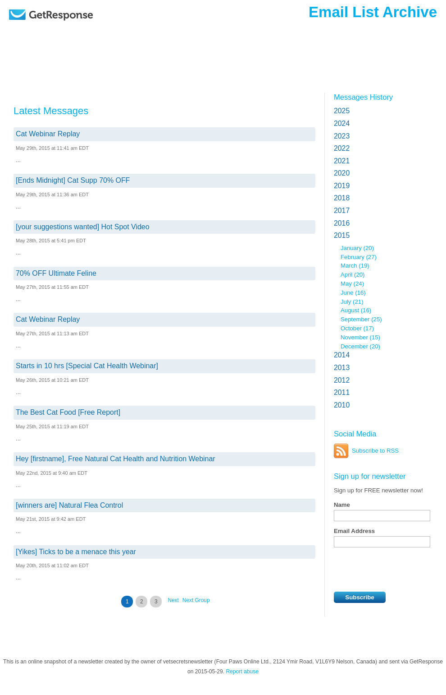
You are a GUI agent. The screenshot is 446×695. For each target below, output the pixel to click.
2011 (342, 392)
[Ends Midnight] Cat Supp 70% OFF (73, 180)
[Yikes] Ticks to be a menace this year (76, 552)
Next (173, 600)
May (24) (352, 283)
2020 (342, 173)
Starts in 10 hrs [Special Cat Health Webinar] (87, 366)
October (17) (357, 328)
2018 (342, 198)
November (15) (360, 337)
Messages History (363, 97)
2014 (342, 355)
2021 (342, 161)
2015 (342, 235)
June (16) (353, 292)
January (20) (357, 248)
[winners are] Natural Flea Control (69, 505)
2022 (342, 148)
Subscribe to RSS (375, 450)
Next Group (196, 600)
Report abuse (242, 671)
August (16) (356, 310)
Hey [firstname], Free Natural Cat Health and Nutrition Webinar (115, 459)
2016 (342, 223)
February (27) (359, 257)
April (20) (353, 274)
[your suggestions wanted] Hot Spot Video (83, 227)
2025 (342, 111)
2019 (342, 186)
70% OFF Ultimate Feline (56, 273)
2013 (342, 367)
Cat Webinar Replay (48, 134)
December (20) (360, 346)
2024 (342, 123)
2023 (342, 136)
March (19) (355, 265)
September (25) (361, 319)
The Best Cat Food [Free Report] (68, 412)
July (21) (352, 301)
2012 (342, 380)
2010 (342, 405)
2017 (342, 210)
